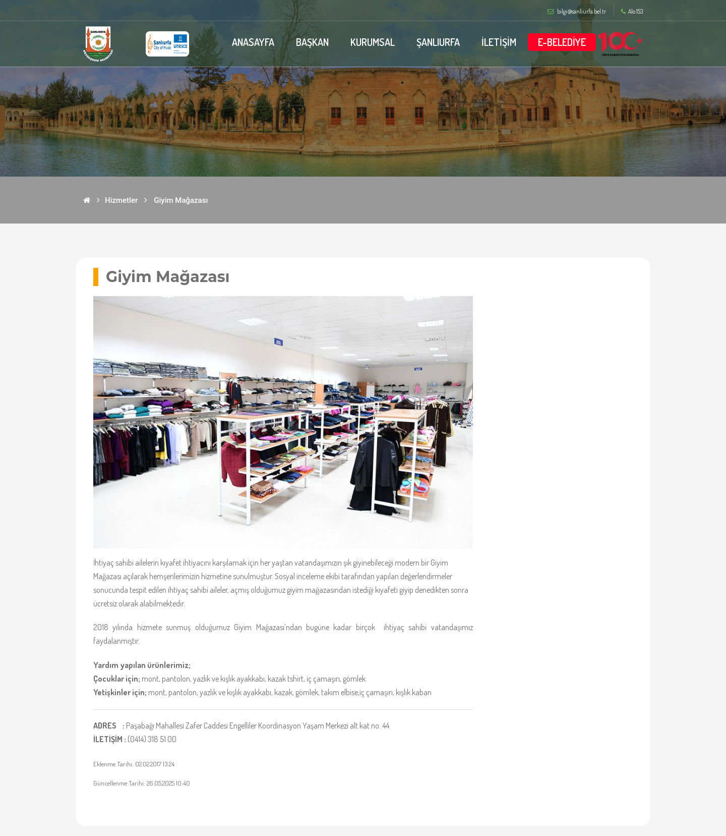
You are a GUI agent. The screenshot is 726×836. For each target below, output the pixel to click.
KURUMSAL (372, 41)
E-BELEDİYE (562, 41)
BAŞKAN (312, 41)
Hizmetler (121, 200)
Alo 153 (632, 12)
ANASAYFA (253, 41)
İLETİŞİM (498, 41)
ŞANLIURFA (438, 41)
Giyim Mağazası (181, 200)
